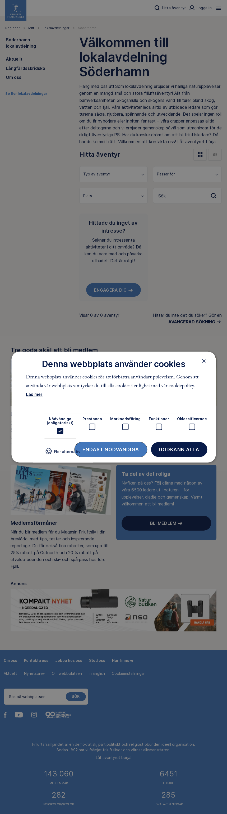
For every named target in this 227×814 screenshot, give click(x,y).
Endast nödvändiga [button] (110, 449)
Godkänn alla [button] (179, 449)
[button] (63, 453)
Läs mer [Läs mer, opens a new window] (34, 394)
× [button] (204, 361)
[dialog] (113, 407)
